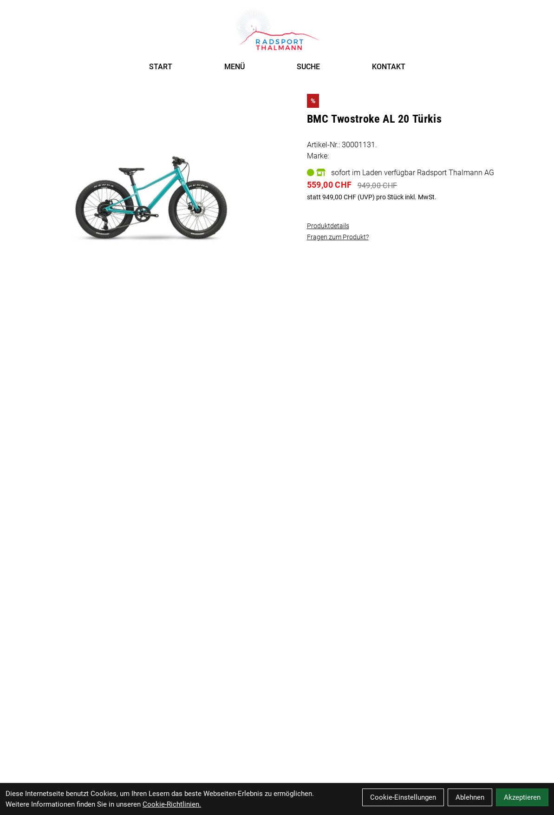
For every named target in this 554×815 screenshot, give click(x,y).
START (160, 66)
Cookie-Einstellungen (403, 797)
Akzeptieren (522, 797)
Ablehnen (470, 797)
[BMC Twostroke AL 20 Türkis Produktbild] (150, 174)
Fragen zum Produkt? (338, 237)
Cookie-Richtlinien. (172, 804)
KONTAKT (388, 66)
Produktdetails (328, 226)
